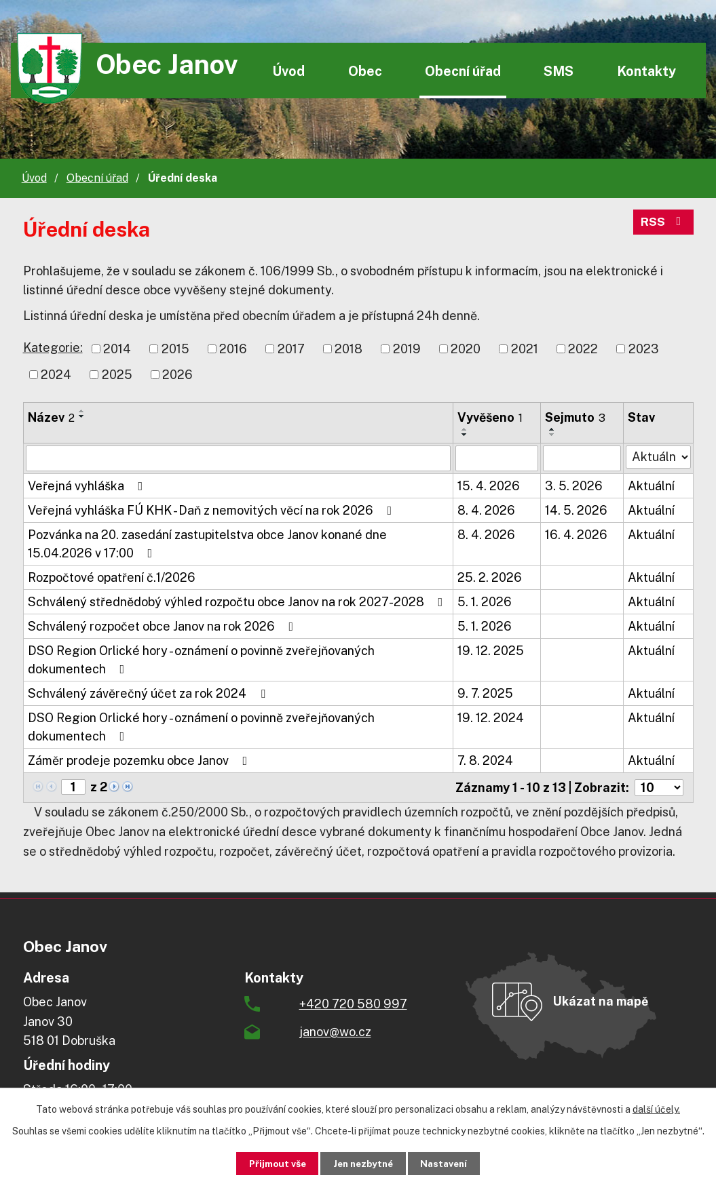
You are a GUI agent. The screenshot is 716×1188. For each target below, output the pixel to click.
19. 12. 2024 (490, 718)
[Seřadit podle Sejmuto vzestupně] (552, 429)
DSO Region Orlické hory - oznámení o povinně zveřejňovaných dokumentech (201, 660)
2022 (583, 349)
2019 (407, 349)
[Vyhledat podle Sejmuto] (582, 458)
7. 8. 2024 (485, 760)
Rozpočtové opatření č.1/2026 (111, 577)
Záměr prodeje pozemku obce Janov (140, 760)
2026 (177, 375)
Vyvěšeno (490, 417)
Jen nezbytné (363, 1162)
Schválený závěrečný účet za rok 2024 (149, 693)
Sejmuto (575, 417)
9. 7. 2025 (485, 693)
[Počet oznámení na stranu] (659, 787)
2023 (643, 349)
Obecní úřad (463, 71)
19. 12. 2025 (490, 651)
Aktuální (651, 486)
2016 (233, 349)
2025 (117, 375)
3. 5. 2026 (574, 486)
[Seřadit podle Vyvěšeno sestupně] (464, 434)
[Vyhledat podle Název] (238, 458)
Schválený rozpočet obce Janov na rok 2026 (163, 626)
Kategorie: (53, 347)
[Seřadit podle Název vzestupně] (82, 411)
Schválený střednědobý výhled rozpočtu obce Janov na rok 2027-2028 (238, 602)
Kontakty (646, 71)
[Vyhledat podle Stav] (658, 457)
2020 (466, 349)
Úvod (288, 71)
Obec (365, 71)
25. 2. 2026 (489, 577)
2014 (117, 349)
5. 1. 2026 (484, 602)
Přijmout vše (270, 1162)
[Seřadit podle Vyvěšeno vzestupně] (464, 429)
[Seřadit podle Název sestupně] (82, 416)
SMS (558, 71)
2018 (348, 349)
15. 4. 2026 (488, 486)
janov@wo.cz (335, 1032)
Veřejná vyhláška (88, 486)
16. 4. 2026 (576, 535)
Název (51, 417)
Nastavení (450, 1162)
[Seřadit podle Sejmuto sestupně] (552, 434)
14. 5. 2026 (576, 510)
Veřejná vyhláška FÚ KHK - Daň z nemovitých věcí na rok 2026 (213, 510)
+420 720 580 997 (353, 1004)
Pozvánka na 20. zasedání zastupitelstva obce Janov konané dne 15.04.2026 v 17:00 (207, 544)
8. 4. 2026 (486, 510)
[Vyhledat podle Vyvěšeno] (496, 458)
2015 (175, 349)
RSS (663, 223)
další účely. (656, 1108)
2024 (56, 375)
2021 (524, 349)
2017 (291, 349)
